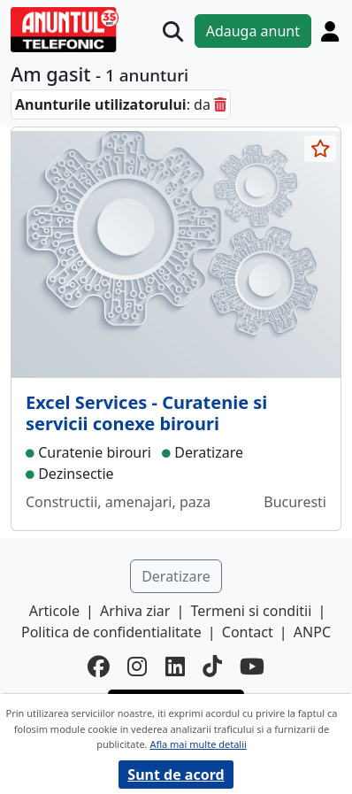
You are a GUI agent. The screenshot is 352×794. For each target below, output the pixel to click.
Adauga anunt (253, 31)
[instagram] (137, 666)
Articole (54, 611)
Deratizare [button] (176, 576)
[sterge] (220, 104)
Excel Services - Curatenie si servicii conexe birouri (146, 413)
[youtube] (252, 666)
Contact (247, 632)
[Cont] (330, 31)
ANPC (312, 632)
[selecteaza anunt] (320, 148)
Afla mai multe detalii (197, 744)
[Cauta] (173, 31)
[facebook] (99, 666)
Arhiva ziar (135, 611)
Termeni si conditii (251, 611)
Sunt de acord (175, 774)
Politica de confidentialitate (111, 632)
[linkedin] (175, 666)
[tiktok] (212, 666)
